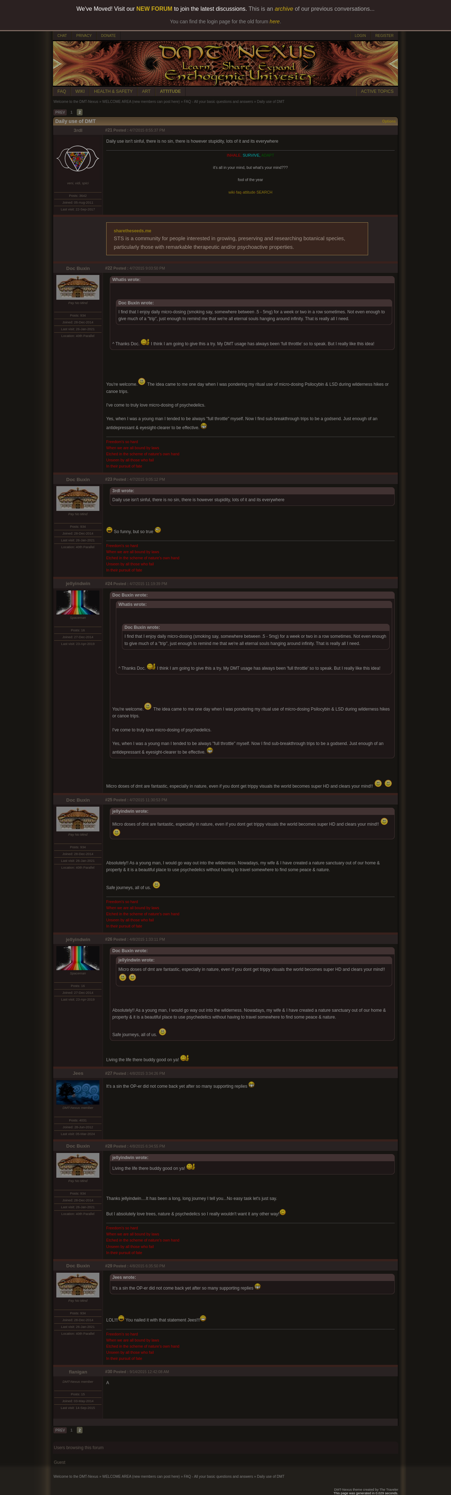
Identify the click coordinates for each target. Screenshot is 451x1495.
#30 (108, 1371)
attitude (249, 192)
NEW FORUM (154, 9)
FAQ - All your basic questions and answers (218, 102)
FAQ (61, 91)
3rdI (78, 130)
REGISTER (384, 36)
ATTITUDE (170, 91)
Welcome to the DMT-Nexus (75, 102)
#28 (108, 1146)
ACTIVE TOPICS (377, 91)
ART (146, 91)
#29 (108, 1265)
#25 (108, 799)
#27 (108, 1073)
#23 (108, 479)
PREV (60, 112)
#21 (108, 130)
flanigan (78, 1372)
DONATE (108, 36)
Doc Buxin (78, 268)
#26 (108, 939)
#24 (108, 583)
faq (238, 192)
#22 (108, 268)
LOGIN (360, 36)
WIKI (80, 91)
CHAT (62, 36)
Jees (78, 1073)
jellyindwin (78, 583)
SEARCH (264, 192)
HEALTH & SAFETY (113, 91)
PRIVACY (83, 36)
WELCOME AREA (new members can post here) (141, 102)
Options (389, 121)
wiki (232, 192)
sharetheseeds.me (132, 230)
